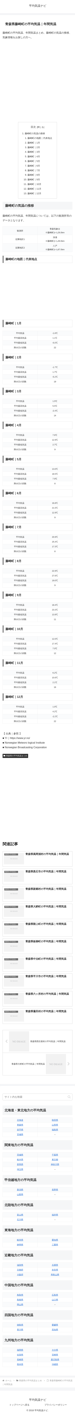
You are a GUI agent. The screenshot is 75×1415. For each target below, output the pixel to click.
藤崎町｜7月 (34, 170)
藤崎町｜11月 (34, 188)
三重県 (55, 1245)
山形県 (55, 1125)
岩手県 (20, 1129)
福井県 (55, 1215)
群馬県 (20, 1164)
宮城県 (20, 1134)
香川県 (20, 1329)
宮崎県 (55, 1355)
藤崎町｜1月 (34, 142)
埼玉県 (20, 1169)
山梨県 (20, 1194)
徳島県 (20, 1325)
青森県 (20, 1125)
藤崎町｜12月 (34, 193)
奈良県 (55, 1270)
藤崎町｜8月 (34, 175)
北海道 (20, 1120)
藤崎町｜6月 (34, 165)
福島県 (55, 1129)
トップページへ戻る (19, 1404)
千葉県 (55, 1155)
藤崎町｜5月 (34, 161)
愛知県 (55, 1240)
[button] (69, 1097)
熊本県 (20, 1364)
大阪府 (20, 1274)
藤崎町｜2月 (34, 147)
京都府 (20, 1270)
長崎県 (20, 1359)
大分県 (55, 1350)
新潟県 (20, 1189)
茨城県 (20, 1155)
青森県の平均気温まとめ (15, 756)
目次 (33, 127)
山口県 (55, 1300)
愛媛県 (55, 1325)
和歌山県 (55, 1274)
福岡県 (20, 1350)
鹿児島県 (55, 1359)
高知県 (55, 1329)
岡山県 (20, 1304)
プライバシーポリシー (55, 1404)
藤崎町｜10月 (34, 184)
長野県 (55, 1189)
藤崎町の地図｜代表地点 (40, 138)
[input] (37, 1097)
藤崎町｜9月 (34, 179)
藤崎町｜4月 (34, 156)
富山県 (20, 1215)
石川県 (20, 1219)
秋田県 (55, 1120)
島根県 (20, 1300)
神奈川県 (55, 1164)
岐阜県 (20, 1240)
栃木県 (20, 1159)
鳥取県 (20, 1295)
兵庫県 (55, 1265)
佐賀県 (20, 1355)
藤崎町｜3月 (34, 152)
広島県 (55, 1295)
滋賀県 (20, 1265)
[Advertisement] (37, 80)
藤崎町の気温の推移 (35, 133)
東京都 (55, 1159)
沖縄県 (55, 1364)
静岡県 (20, 1245)
